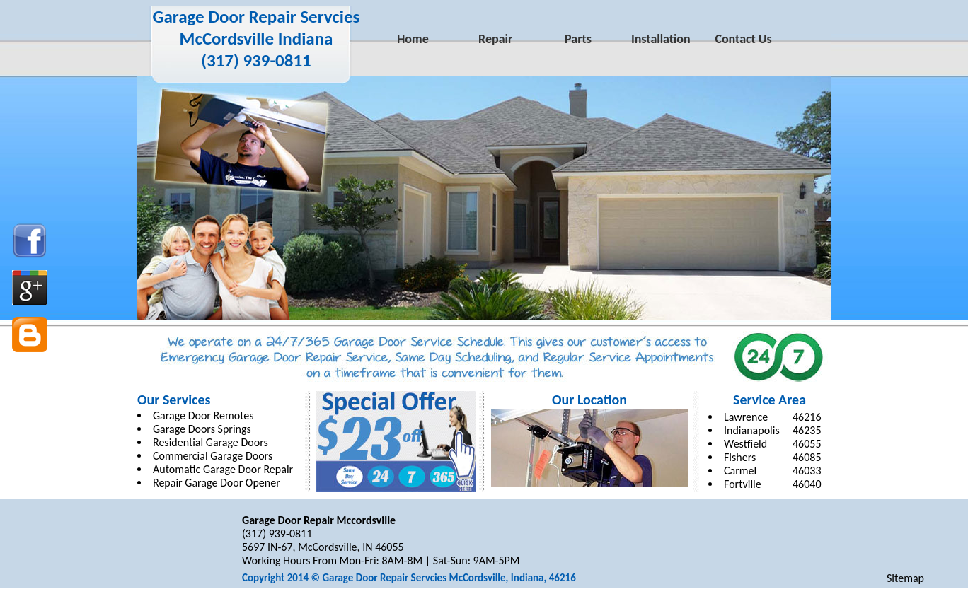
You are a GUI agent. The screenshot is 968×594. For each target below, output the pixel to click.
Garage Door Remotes (203, 415)
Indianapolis (752, 430)
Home (413, 39)
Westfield (745, 443)
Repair (495, 39)
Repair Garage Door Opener (216, 482)
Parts (578, 39)
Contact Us (743, 39)
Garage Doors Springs (202, 429)
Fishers (740, 457)
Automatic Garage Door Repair (223, 469)
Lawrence (746, 417)
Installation (661, 39)
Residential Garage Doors (210, 442)
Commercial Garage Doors (212, 455)
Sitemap (905, 578)
